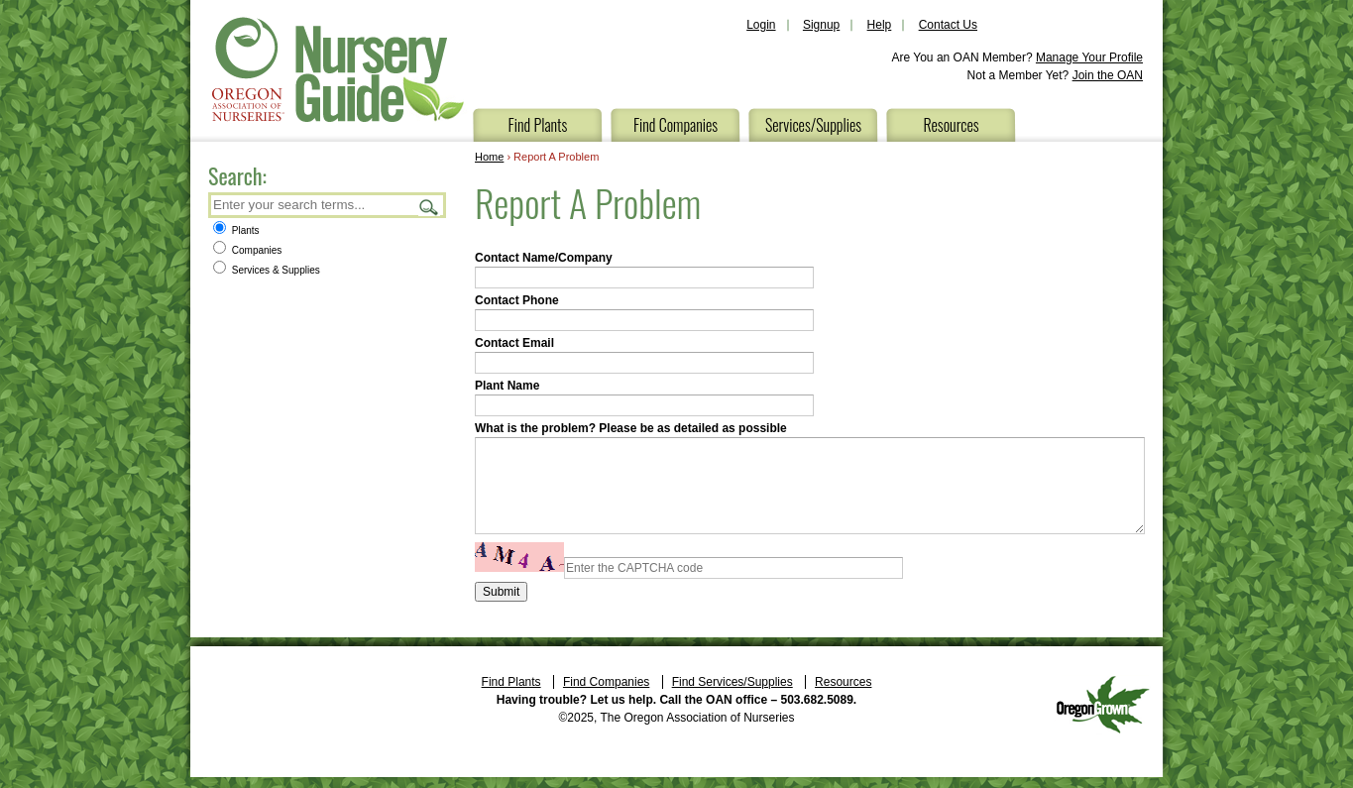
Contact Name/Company (544, 258)
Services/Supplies (813, 125)
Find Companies (675, 125)
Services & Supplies (266, 270)
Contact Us (948, 25)
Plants (236, 230)
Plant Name (507, 386)
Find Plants (538, 125)
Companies (247, 250)
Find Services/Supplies (732, 682)
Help (879, 25)
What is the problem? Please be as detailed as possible (631, 428)
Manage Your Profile (1089, 57)
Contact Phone (517, 300)
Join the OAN (1107, 75)
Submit (501, 592)
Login (760, 25)
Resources (950, 125)
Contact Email (514, 343)
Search (429, 206)
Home (489, 157)
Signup (821, 25)
